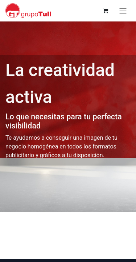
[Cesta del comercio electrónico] (105, 10)
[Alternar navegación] (123, 11)
